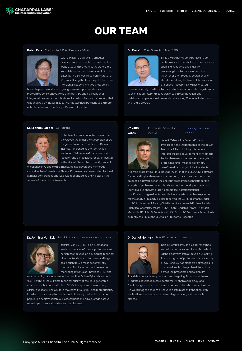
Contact (231, 11)
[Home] (29, 10)
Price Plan (176, 341)
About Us (182, 11)
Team (201, 341)
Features (150, 11)
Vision (190, 341)
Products (166, 11)
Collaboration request (207, 11)
